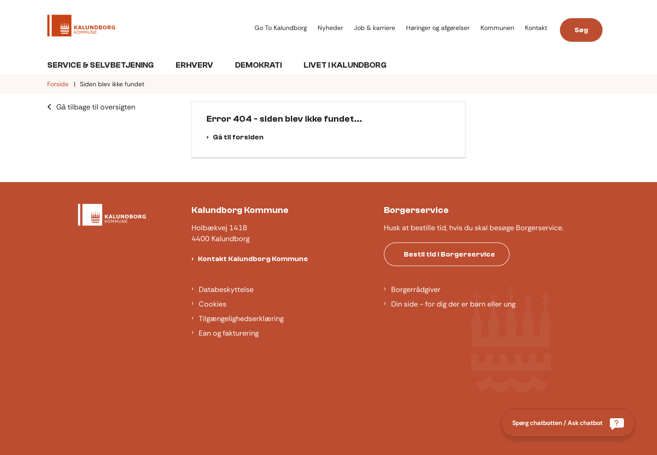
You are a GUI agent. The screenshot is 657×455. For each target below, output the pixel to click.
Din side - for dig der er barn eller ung (453, 304)
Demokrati (258, 65)
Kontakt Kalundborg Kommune (253, 259)
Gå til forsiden (238, 137)
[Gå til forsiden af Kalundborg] (81, 27)
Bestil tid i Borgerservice (449, 254)
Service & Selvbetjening (100, 65)
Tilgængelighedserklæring (241, 318)
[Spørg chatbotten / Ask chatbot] (568, 423)
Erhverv (194, 65)
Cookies (212, 304)
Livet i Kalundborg (345, 65)
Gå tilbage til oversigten (95, 107)
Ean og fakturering (229, 333)
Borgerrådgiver (416, 289)
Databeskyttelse (226, 289)
